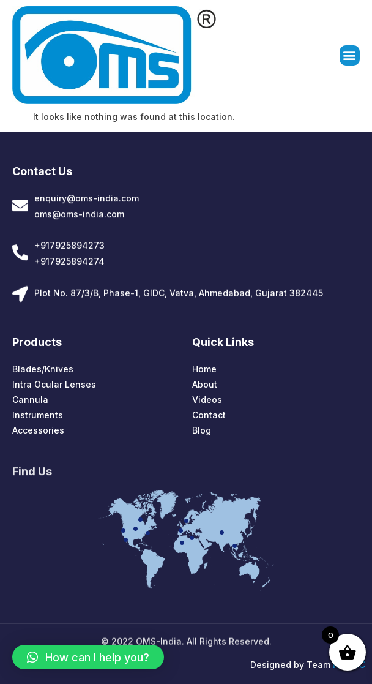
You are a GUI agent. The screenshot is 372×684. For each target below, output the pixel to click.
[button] (350, 56)
